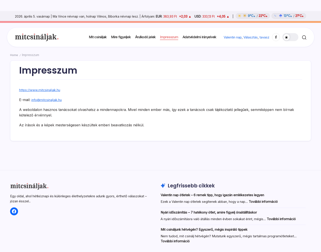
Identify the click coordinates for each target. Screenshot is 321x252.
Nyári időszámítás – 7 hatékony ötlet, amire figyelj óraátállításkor (209, 212)
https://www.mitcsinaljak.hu (41, 90)
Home (14, 55)
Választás (250, 37)
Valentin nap (233, 37)
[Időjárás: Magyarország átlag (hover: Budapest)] (270, 16)
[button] (290, 37)
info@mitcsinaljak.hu (48, 100)
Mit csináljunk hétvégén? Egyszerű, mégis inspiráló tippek (204, 229)
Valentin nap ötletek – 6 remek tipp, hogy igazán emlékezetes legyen (212, 195)
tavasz (264, 37)
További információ (263, 201)
